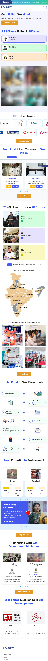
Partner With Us (24, 592)
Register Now (10, 22)
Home (5, 657)
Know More (24, 196)
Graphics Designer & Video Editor (33, 2)
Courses (5, 659)
